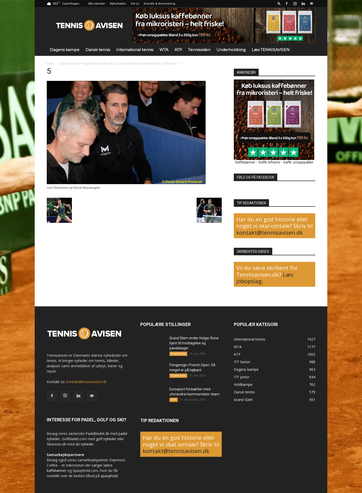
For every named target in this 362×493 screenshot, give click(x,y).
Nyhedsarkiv (118, 3)
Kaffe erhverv (269, 162)
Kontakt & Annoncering (159, 3)
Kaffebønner (245, 162)
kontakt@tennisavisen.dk (269, 232)
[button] (279, 3)
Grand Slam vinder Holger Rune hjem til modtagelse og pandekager (194, 343)
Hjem (50, 63)
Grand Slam (178, 353)
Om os (135, 3)
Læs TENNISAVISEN (271, 49)
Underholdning (231, 49)
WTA (163, 49)
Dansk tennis (97, 49)
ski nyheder (84, 444)
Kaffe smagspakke (298, 162)
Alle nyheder (96, 3)
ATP (178, 49)
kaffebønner (56, 470)
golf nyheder (106, 438)
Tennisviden (199, 49)
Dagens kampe (64, 49)
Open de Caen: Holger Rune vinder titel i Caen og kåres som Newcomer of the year (118, 63)
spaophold (109, 475)
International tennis (134, 49)
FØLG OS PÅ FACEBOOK (255, 177)
